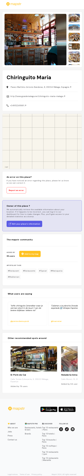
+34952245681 (18, 105)
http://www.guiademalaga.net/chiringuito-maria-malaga (37, 96)
